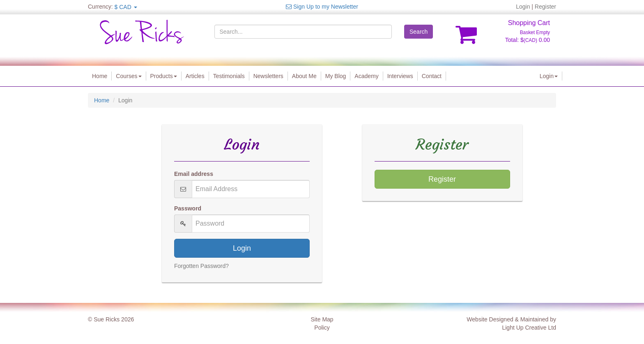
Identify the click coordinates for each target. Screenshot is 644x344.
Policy (321, 327)
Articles (195, 76)
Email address (193, 174)
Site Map (321, 319)
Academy (366, 76)
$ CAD (126, 7)
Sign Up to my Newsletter (322, 6)
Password (187, 208)
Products (163, 76)
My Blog (335, 76)
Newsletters (268, 76)
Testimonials (229, 76)
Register (545, 6)
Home (99, 76)
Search (418, 31)
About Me (304, 76)
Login (523, 6)
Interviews (400, 76)
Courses (128, 76)
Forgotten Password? (201, 266)
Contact (432, 76)
